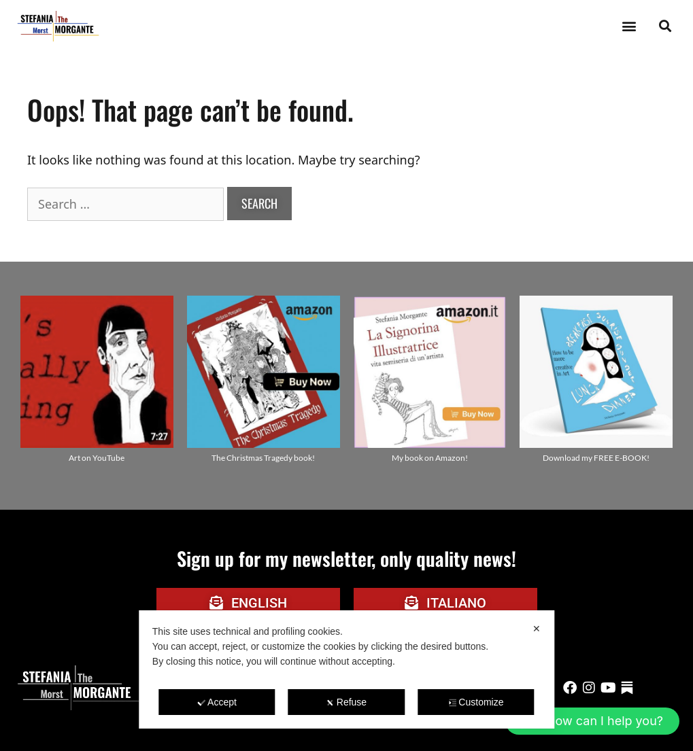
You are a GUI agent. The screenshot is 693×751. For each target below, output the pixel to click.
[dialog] (346, 669)
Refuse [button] (346, 702)
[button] (629, 26)
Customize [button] (475, 702)
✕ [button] (537, 628)
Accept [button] (217, 702)
